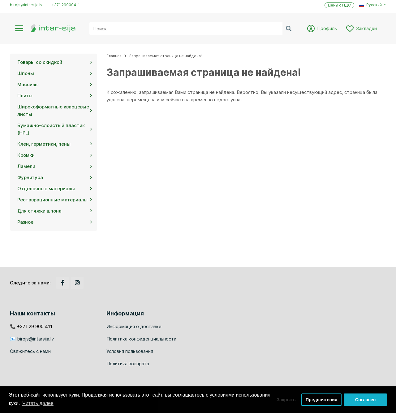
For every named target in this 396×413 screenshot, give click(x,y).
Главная (114, 56)
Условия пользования (129, 351)
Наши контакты (32, 313)
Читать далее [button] (38, 403)
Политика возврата (127, 364)
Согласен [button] (365, 399)
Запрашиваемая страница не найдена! (165, 56)
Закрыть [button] (286, 399)
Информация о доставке (133, 326)
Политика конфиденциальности (141, 339)
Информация (125, 313)
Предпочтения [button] (322, 399)
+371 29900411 (66, 4)
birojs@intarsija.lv (26, 4)
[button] (372, 4)
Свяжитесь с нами (30, 351)
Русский (370, 4)
